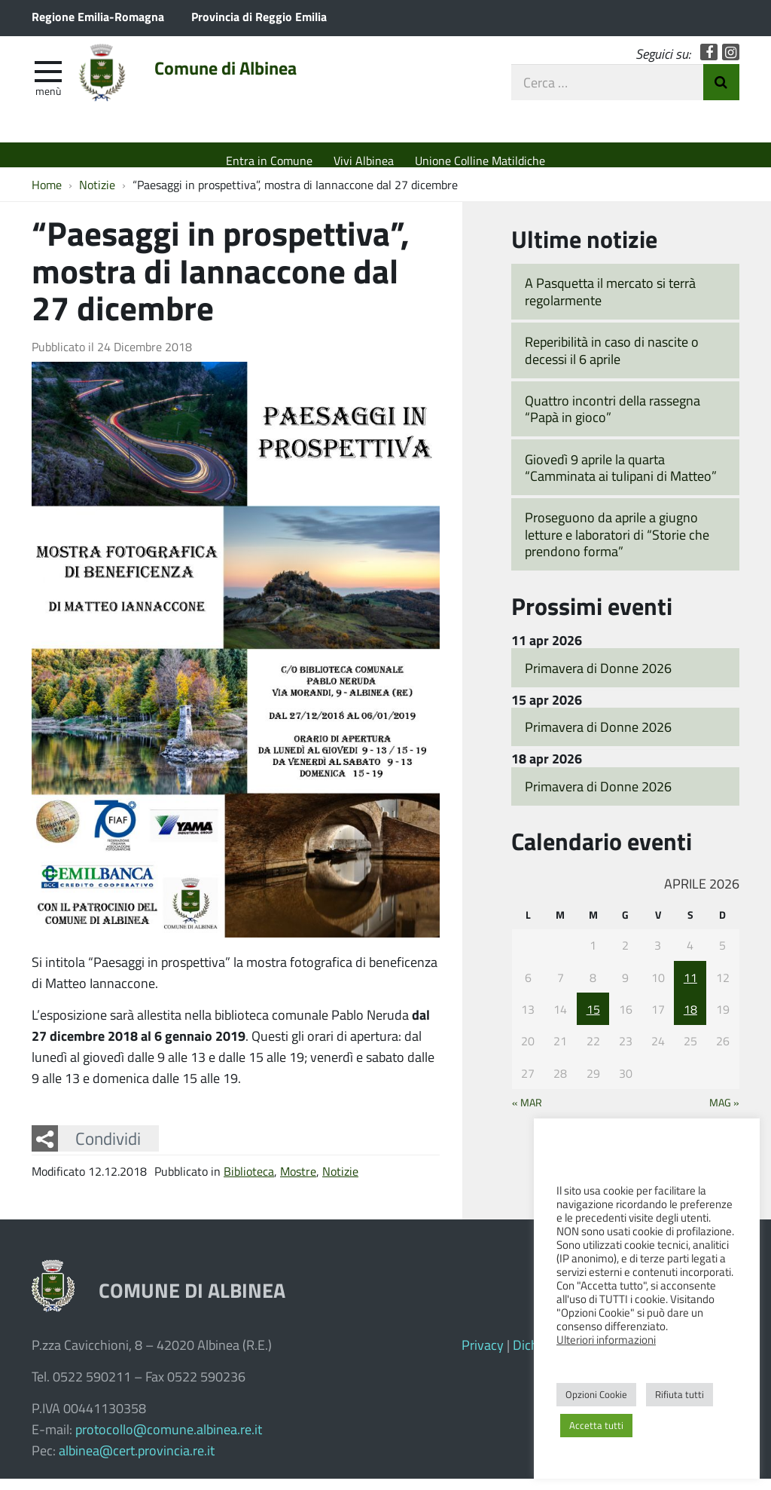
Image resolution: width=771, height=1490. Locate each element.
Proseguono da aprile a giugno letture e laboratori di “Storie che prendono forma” (617, 545)
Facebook (709, 62)
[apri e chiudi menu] (48, 80)
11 (690, 987)
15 (593, 1020)
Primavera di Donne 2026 (598, 678)
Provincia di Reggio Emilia (259, 16)
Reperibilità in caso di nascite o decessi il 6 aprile (612, 361)
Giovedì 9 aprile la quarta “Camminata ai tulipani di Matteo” (621, 479)
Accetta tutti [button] (596, 1425)
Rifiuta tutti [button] (679, 1394)
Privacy (483, 1356)
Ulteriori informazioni (606, 1339)
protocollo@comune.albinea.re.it (168, 1440)
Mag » (724, 1113)
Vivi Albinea (364, 160)
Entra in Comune (269, 160)
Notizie (340, 1182)
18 (690, 1020)
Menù (48, 100)
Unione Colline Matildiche (480, 160)
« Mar (527, 1113)
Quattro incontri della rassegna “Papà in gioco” (612, 420)
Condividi (108, 1149)
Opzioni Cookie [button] (596, 1394)
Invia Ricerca (721, 92)
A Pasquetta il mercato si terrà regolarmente (610, 302)
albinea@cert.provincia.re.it (137, 1461)
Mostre (298, 1182)
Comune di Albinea (259, 80)
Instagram (730, 62)
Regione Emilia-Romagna (98, 16)
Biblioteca (249, 1182)
